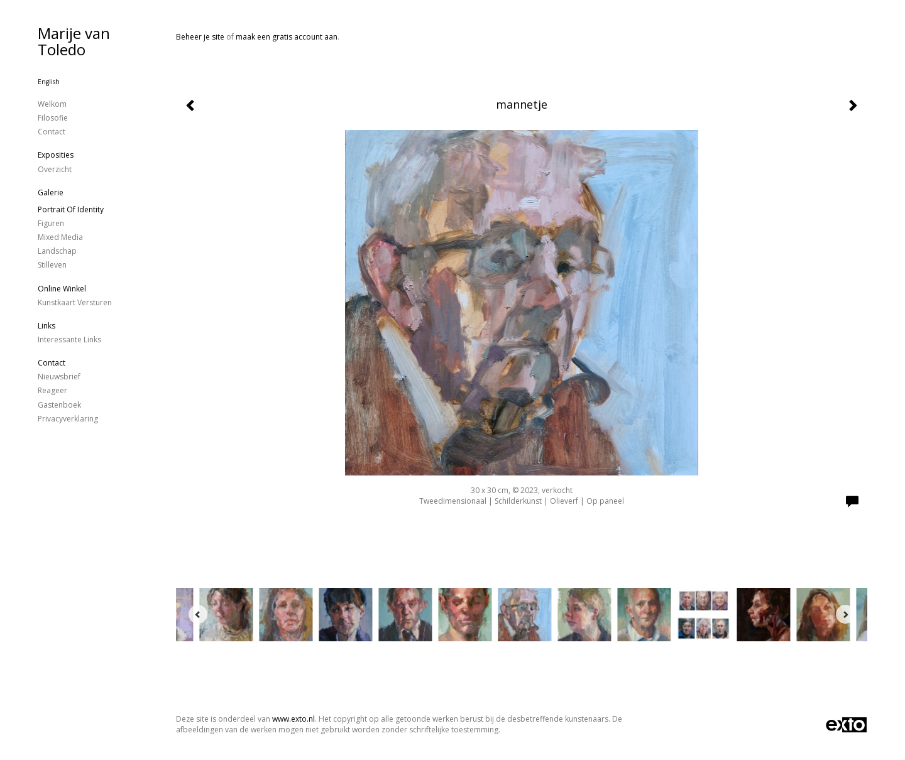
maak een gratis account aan (286, 36)
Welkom (52, 104)
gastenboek (59, 404)
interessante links (69, 339)
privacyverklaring (68, 418)
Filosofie (53, 117)
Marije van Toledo (74, 41)
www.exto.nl (293, 719)
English (49, 81)
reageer (52, 390)
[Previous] (198, 614)
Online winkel (62, 288)
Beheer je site (200, 36)
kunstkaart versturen (75, 302)
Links (46, 325)
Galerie (50, 192)
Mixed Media (60, 237)
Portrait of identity (71, 209)
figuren (51, 223)
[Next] (845, 614)
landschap (57, 251)
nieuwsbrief (59, 376)
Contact (51, 131)
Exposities (56, 154)
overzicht (55, 169)
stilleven (52, 264)
